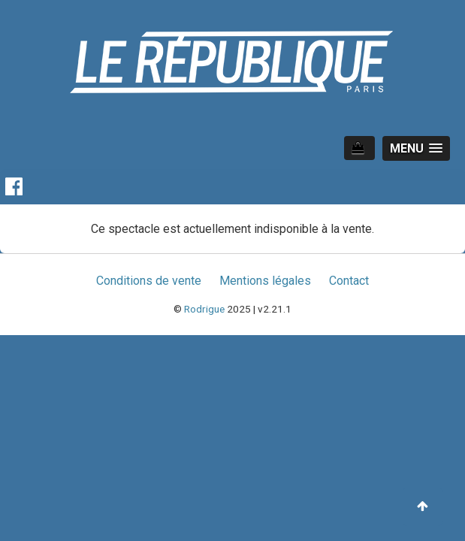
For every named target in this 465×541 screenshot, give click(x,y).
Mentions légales (265, 281)
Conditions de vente (148, 281)
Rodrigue (204, 309)
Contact (349, 281)
